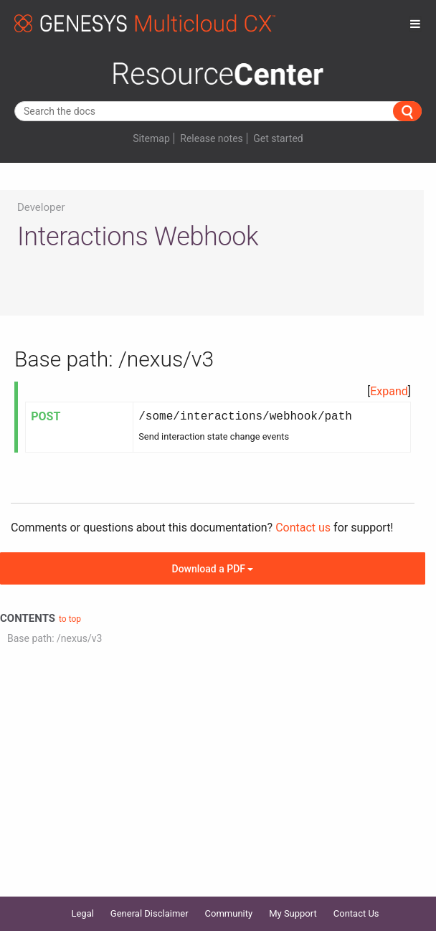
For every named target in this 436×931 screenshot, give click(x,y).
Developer (41, 207)
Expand (389, 391)
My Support (293, 913)
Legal (82, 913)
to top (70, 619)
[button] (389, 392)
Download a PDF (213, 569)
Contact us (303, 527)
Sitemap (151, 138)
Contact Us (356, 913)
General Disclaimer (149, 913)
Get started (278, 138)
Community (229, 913)
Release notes (211, 138)
